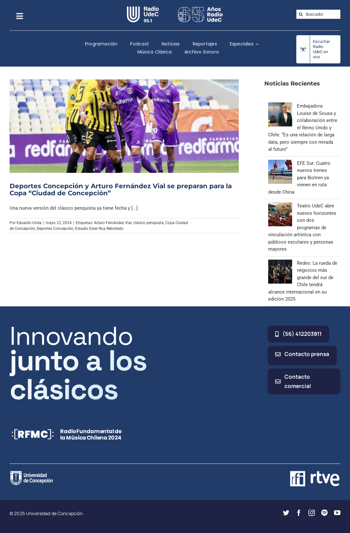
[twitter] (286, 513)
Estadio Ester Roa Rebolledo (99, 228)
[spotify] (324, 513)
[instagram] (311, 513)
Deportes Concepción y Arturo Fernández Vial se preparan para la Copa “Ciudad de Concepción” (121, 189)
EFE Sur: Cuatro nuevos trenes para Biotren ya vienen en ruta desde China (299, 177)
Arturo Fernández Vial (113, 223)
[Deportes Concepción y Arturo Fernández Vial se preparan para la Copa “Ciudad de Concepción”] (124, 126)
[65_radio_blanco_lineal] (200, 9)
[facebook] (299, 513)
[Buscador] (318, 14)
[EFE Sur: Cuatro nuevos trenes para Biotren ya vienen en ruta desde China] (280, 163)
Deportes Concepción (55, 228)
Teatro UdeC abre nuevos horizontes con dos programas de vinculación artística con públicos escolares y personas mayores (302, 227)
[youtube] (337, 513)
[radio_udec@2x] (143, 9)
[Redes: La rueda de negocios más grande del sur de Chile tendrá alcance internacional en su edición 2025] (280, 263)
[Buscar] (301, 14)
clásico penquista (148, 223)
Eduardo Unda (29, 223)
